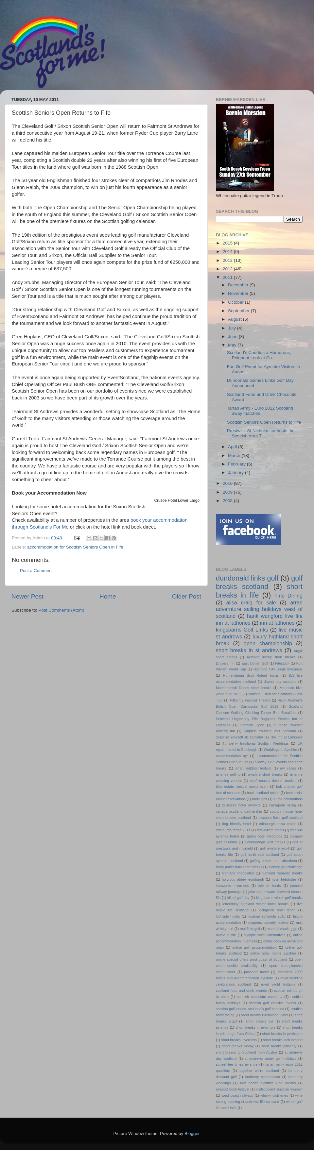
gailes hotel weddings (264, 836)
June (233, 336)
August (235, 319)
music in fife (226, 935)
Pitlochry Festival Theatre (250, 700)
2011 (228, 277)
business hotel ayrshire (241, 805)
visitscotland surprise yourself (279, 1089)
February (237, 464)
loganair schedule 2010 (267, 916)
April (233, 446)
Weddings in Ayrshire (280, 750)
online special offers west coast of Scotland (251, 959)
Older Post (186, 596)
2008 (228, 500)
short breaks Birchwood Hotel (264, 1015)
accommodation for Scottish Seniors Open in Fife (75, 547)
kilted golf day (238, 898)
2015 (228, 243)
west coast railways (237, 1095)
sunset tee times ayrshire (236, 1064)
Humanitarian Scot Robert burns (251, 675)
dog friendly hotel (236, 824)
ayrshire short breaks (265, 774)
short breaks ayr (259, 1021)
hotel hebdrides (284, 879)
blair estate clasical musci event (242, 786)
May (232, 345)
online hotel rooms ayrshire (273, 953)
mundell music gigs (282, 929)
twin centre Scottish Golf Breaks (268, 1083)
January (236, 472)
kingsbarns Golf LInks (242, 630)
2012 (228, 268)
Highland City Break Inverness (278, 669)
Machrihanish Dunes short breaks (243, 688)
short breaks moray (238, 1046)
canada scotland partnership (239, 811)
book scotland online (263, 793)
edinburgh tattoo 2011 (233, 830)
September (239, 310)
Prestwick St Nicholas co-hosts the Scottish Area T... (261, 433)
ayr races (288, 768)
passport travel (256, 972)
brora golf (259, 799)
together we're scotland (259, 1071)
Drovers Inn (225, 663)
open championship (268, 643)
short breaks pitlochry (278, 1046)
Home (107, 596)
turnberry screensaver (262, 1077)
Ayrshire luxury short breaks (271, 657)
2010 (228, 483)
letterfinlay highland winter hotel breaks (255, 904)
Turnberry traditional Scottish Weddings (256, 743)
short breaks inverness (239, 1040)
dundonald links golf (247, 578)
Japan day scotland (280, 682)
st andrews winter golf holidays (270, 1058)
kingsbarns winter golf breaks (279, 898)
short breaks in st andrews (249, 650)
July (232, 328)
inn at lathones (277, 623)
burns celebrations (288, 799)
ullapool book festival (232, 1089)
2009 (228, 492)
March (234, 455)
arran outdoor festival (253, 768)
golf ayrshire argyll (275, 848)
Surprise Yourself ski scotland (239, 737)
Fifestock (282, 663)
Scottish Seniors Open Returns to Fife (264, 422)
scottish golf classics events (272, 1003)
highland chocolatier (238, 873)
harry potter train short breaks (239, 867)
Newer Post (27, 596)
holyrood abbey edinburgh (243, 879)
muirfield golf (250, 929)
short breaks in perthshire (282, 1034)
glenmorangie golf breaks (264, 842)
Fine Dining (288, 596)
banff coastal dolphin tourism (273, 781)
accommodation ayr (232, 756)
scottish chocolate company (259, 997)
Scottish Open (252, 725)
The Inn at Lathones (286, 737)
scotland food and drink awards (241, 990)
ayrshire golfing (228, 774)
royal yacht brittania (278, 984)
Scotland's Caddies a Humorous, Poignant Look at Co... (259, 355)
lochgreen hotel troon (277, 910)
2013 (228, 260)
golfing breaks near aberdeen (273, 861)
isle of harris (269, 886)
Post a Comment (36, 570)
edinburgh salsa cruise (277, 824)
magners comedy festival (268, 922)
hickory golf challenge (286, 867)
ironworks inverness (232, 886)
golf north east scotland (259, 854)
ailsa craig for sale (251, 602)
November (239, 293)
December (239, 284)
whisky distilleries (274, 1095)
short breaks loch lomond (283, 1040)
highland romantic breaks (282, 873)
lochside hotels (228, 916)
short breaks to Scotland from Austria (246, 1052)
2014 (228, 251)
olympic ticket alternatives (264, 935)
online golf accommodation (254, 947)
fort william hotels (270, 830)
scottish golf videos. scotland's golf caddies (250, 1009)
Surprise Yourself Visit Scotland (270, 731)
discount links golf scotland (280, 818)
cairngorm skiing (282, 805)
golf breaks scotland (259, 582)
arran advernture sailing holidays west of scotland (259, 609)
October (236, 302)
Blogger (192, 1133)
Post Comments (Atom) (61, 610)
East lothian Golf (254, 663)
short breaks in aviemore (255, 1027)
